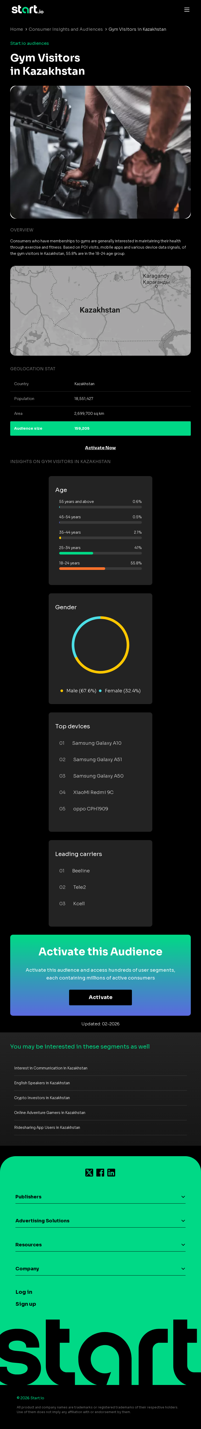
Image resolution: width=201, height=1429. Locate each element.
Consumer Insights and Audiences (66, 29)
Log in (23, 1292)
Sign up (25, 1304)
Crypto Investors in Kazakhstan (42, 1097)
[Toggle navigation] (185, 9)
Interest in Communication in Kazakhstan (50, 1068)
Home (16, 29)
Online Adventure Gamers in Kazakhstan (49, 1112)
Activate (101, 997)
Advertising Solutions (42, 1221)
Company (27, 1269)
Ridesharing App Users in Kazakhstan (47, 1127)
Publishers (28, 1197)
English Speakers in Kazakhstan (42, 1083)
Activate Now (100, 448)
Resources (28, 1245)
